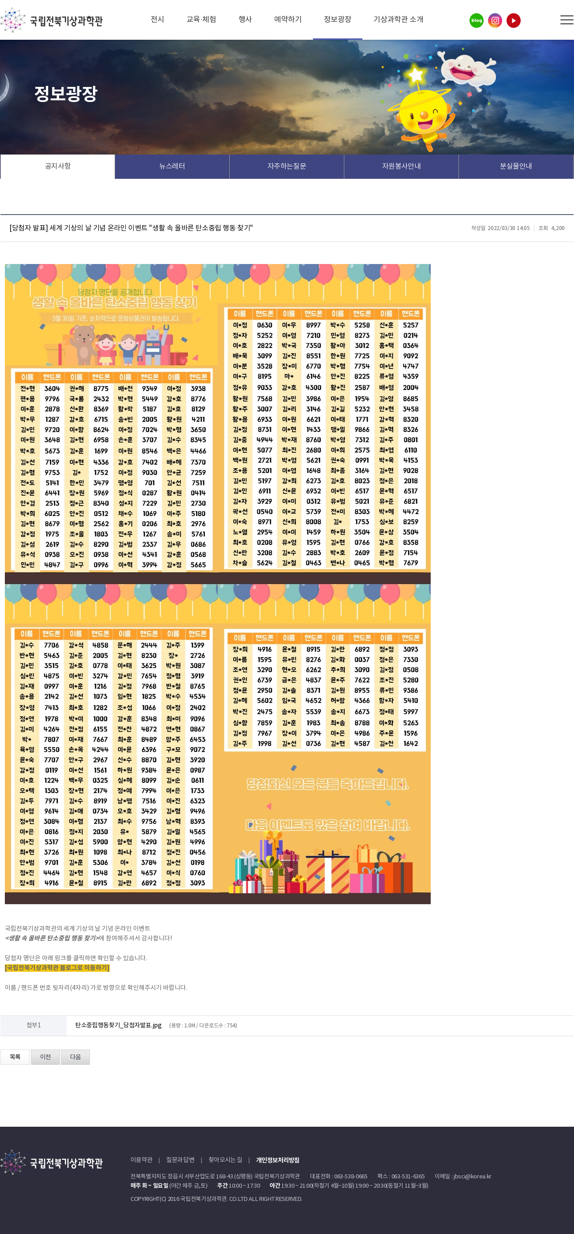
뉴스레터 (172, 166)
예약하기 (288, 19)
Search (547, 20)
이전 (45, 1057)
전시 (157, 19)
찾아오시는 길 (225, 1160)
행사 (245, 19)
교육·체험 (201, 19)
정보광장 (338, 19)
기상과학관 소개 (398, 19)
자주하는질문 (287, 166)
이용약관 (141, 1160)
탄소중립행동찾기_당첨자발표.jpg (118, 1025)
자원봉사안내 (401, 166)
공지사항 (58, 166)
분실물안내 (516, 166)
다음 (75, 1057)
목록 (15, 1057)
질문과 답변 (180, 1160)
